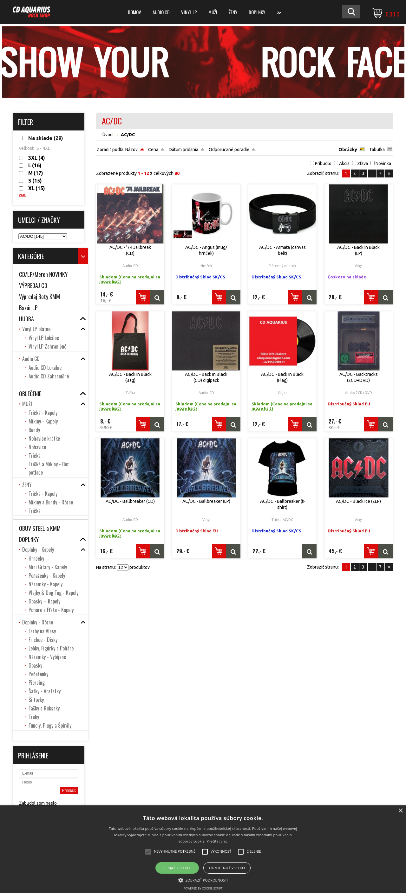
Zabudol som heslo (38, 803)
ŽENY (233, 12)
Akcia (344, 163)
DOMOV (134, 12)
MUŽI (212, 12)
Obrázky (347, 149)
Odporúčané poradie (229, 149)
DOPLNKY (257, 12)
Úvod (107, 134)
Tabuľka (377, 149)
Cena (153, 149)
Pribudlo (323, 163)
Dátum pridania (183, 149)
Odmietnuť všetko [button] (227, 867)
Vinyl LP (189, 12)
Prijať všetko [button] (177, 867)
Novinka (383, 163)
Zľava (362, 163)
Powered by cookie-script (203, 888)
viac (22, 194)
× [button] (400, 811)
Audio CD (161, 12)
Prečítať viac (216, 841)
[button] (203, 880)
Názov (131, 149)
